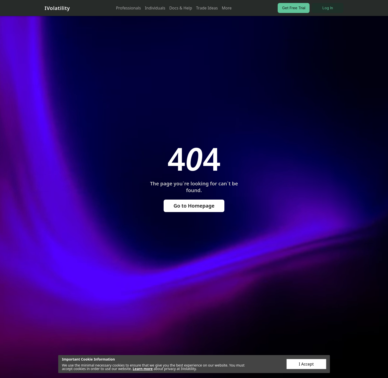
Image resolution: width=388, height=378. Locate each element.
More (227, 8)
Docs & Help (180, 8)
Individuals (155, 8)
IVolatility (57, 8)
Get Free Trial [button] (293, 7)
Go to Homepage (194, 205)
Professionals (128, 8)
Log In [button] (327, 7)
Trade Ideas (207, 8)
